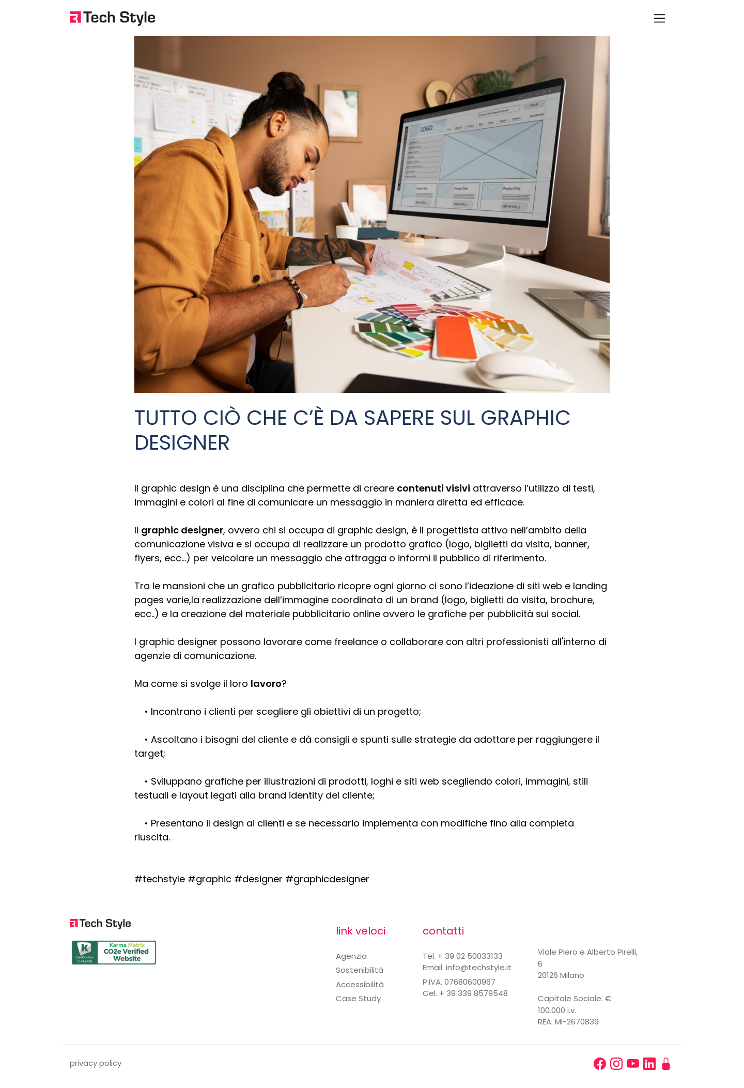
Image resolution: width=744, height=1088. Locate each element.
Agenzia (351, 956)
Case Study (358, 998)
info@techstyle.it (479, 967)
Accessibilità (360, 984)
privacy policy (95, 1063)
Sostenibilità (359, 969)
